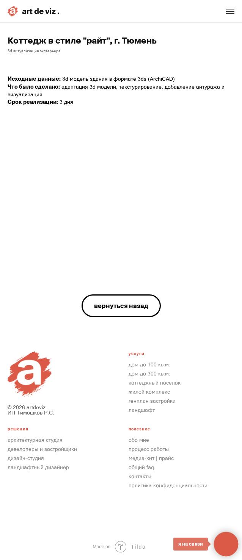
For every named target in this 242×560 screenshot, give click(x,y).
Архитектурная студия (35, 440)
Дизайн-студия (26, 458)
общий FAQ (141, 467)
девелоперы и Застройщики (42, 449)
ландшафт (142, 410)
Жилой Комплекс (149, 392)
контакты (140, 476)
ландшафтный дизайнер (38, 467)
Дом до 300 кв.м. (149, 374)
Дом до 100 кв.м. (149, 364)
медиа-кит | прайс (151, 458)
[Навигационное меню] (230, 11)
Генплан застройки (152, 401)
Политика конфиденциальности (168, 485)
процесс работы (149, 449)
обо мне (139, 440)
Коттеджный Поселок (155, 383)
